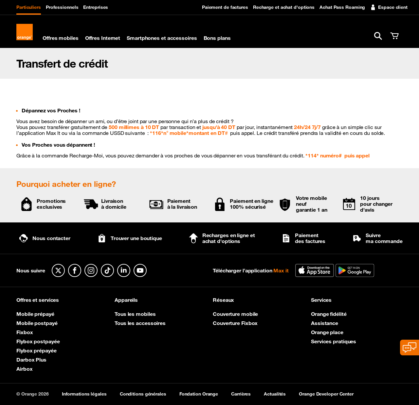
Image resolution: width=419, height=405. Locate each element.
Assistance (324, 323)
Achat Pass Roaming (342, 7)
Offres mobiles (61, 38)
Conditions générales (143, 394)
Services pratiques (333, 341)
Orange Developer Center (326, 394)
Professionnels (62, 7)
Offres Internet (102, 38)
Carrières (241, 394)
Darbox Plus (31, 359)
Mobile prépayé (35, 314)
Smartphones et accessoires (162, 38)
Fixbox (24, 332)
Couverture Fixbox (235, 323)
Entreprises (95, 7)
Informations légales (84, 394)
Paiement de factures (225, 7)
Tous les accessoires (140, 323)
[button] (378, 35)
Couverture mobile (235, 314)
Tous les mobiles (135, 314)
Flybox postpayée (38, 341)
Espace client (389, 7)
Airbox (24, 368)
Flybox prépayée (36, 350)
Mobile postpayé (37, 323)
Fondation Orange (198, 394)
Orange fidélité (329, 314)
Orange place (327, 332)
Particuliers (28, 7)
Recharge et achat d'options (284, 7)
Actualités (275, 394)
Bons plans (217, 38)
